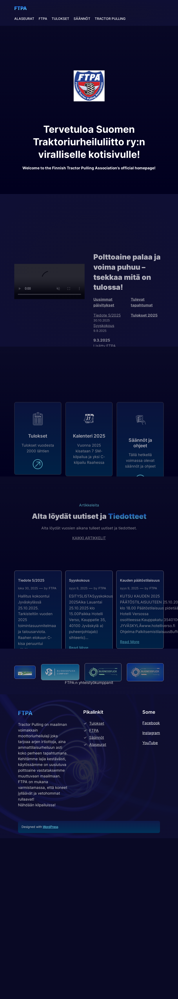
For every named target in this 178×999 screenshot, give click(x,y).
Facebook (151, 723)
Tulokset (96, 723)
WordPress (50, 827)
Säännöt (96, 737)
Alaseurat (97, 744)
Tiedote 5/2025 (31, 616)
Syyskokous (79, 616)
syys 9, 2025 (78, 623)
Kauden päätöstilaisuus (140, 616)
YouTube (150, 743)
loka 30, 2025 (28, 623)
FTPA (20, 8)
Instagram (151, 733)
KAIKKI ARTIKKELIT (89, 551)
